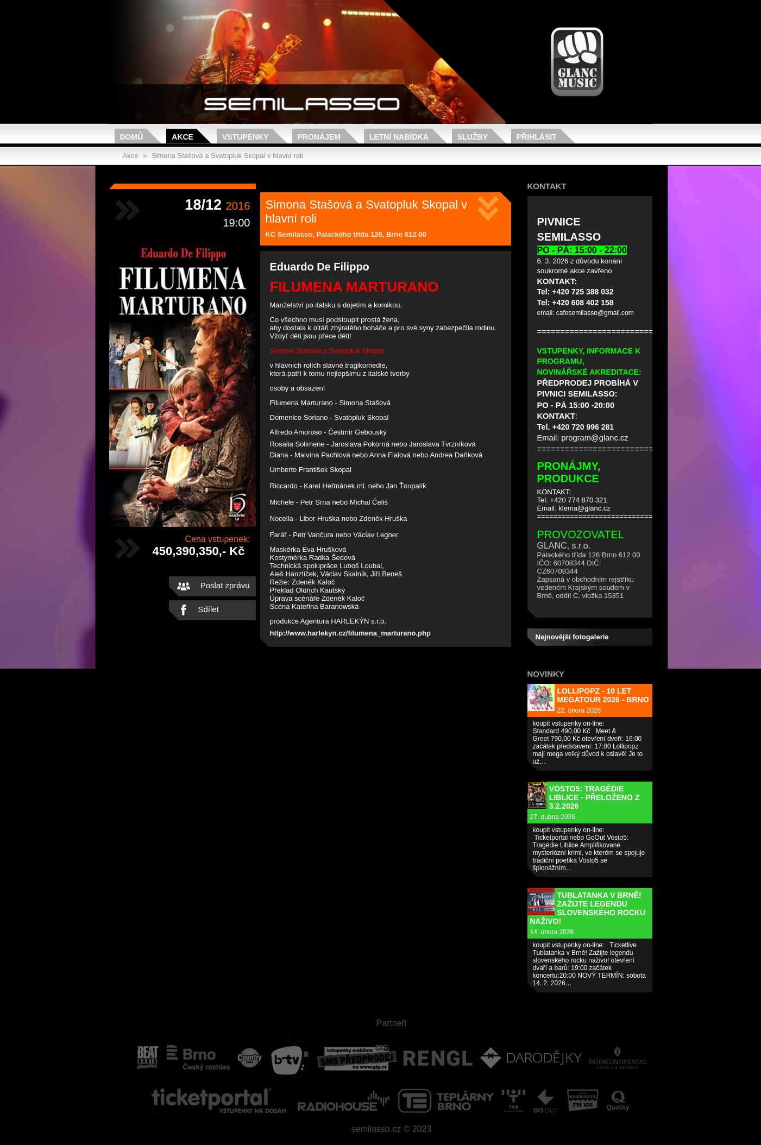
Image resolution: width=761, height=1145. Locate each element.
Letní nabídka (399, 137)
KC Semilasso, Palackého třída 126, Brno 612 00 (346, 234)
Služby (472, 137)
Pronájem (319, 137)
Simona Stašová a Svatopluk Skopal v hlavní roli (227, 156)
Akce (182, 137)
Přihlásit (537, 137)
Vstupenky (245, 137)
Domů (131, 137)
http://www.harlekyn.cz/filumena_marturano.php (350, 633)
